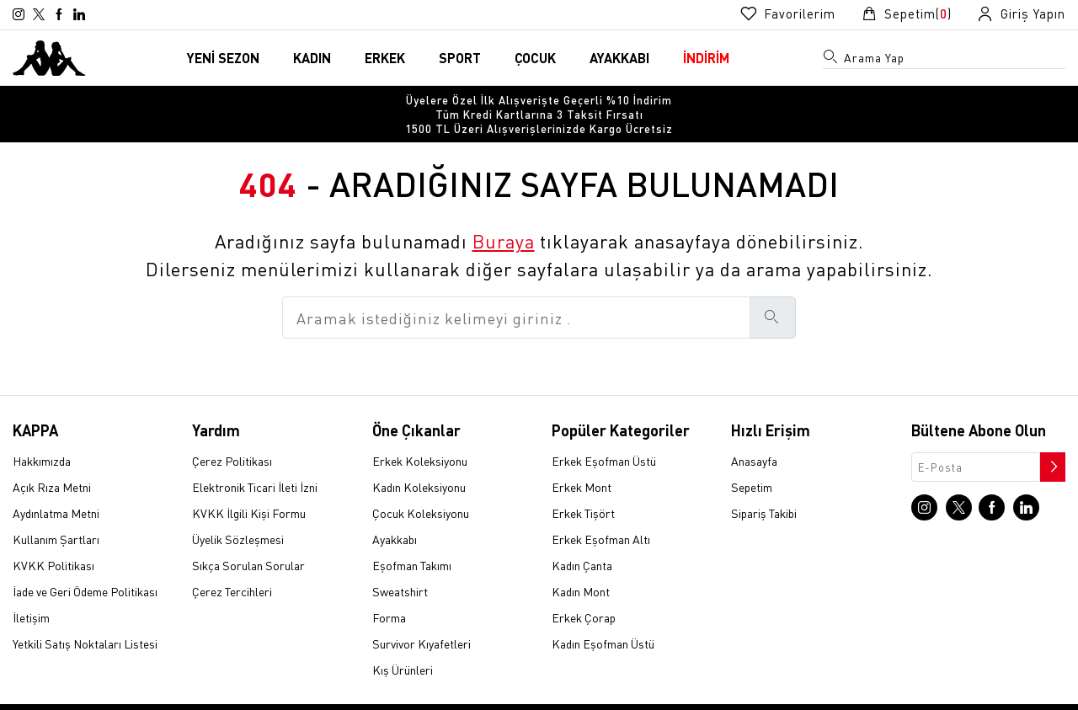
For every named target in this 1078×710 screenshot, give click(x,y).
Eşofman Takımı (411, 538)
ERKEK (385, 58)
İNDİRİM (706, 58)
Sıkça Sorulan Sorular (248, 538)
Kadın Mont (581, 564)
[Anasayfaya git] (49, 55)
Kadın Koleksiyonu (419, 459)
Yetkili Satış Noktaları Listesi (85, 616)
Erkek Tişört (583, 486)
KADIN (312, 58)
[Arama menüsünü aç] (831, 59)
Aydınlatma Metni (56, 486)
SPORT (460, 58)
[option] (539, 101)
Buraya (503, 214)
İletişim (31, 590)
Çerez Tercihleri (232, 564)
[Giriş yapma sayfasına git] (1021, 14)
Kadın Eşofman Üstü (603, 616)
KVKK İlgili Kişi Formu (249, 486)
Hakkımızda (42, 433)
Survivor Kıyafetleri (421, 616)
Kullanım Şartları (56, 512)
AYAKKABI (619, 58)
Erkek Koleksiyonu (419, 433)
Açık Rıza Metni (52, 459)
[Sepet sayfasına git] (906, 14)
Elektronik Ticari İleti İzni (255, 459)
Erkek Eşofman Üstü (604, 433)
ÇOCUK (535, 58)
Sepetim (751, 459)
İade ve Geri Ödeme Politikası (85, 564)
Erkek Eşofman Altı (601, 512)
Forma (389, 590)
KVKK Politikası (53, 538)
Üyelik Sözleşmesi (238, 512)
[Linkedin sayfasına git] (79, 14)
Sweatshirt (400, 564)
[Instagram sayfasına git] (18, 14)
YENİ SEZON (223, 58)
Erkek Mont (581, 459)
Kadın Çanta (582, 538)
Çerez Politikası (232, 433)
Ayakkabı (394, 512)
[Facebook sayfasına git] (59, 14)
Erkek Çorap (584, 590)
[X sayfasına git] (39, 14)
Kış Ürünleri (402, 642)
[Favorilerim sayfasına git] (787, 14)
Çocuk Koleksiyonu (420, 486)
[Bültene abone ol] (1051, 435)
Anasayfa (754, 433)
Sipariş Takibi (764, 486)
